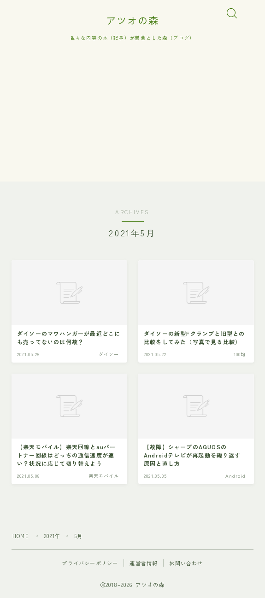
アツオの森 (132, 20)
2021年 (52, 535)
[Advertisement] (132, 117)
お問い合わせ (186, 563)
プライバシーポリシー (90, 563)
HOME (20, 535)
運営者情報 (144, 563)
